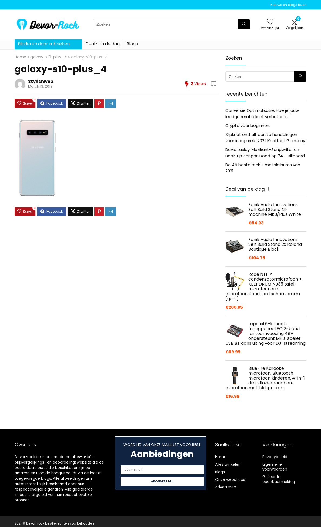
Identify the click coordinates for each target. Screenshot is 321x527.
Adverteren (225, 487)
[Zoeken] (244, 24)
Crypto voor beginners (247, 125)
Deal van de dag (102, 44)
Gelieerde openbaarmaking (278, 479)
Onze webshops (230, 479)
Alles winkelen (228, 464)
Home (20, 57)
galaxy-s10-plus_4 (48, 57)
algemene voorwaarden (274, 467)
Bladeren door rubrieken (44, 44)
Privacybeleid (274, 456)
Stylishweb (40, 81)
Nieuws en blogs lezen (288, 4)
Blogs (132, 44)
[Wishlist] (270, 22)
